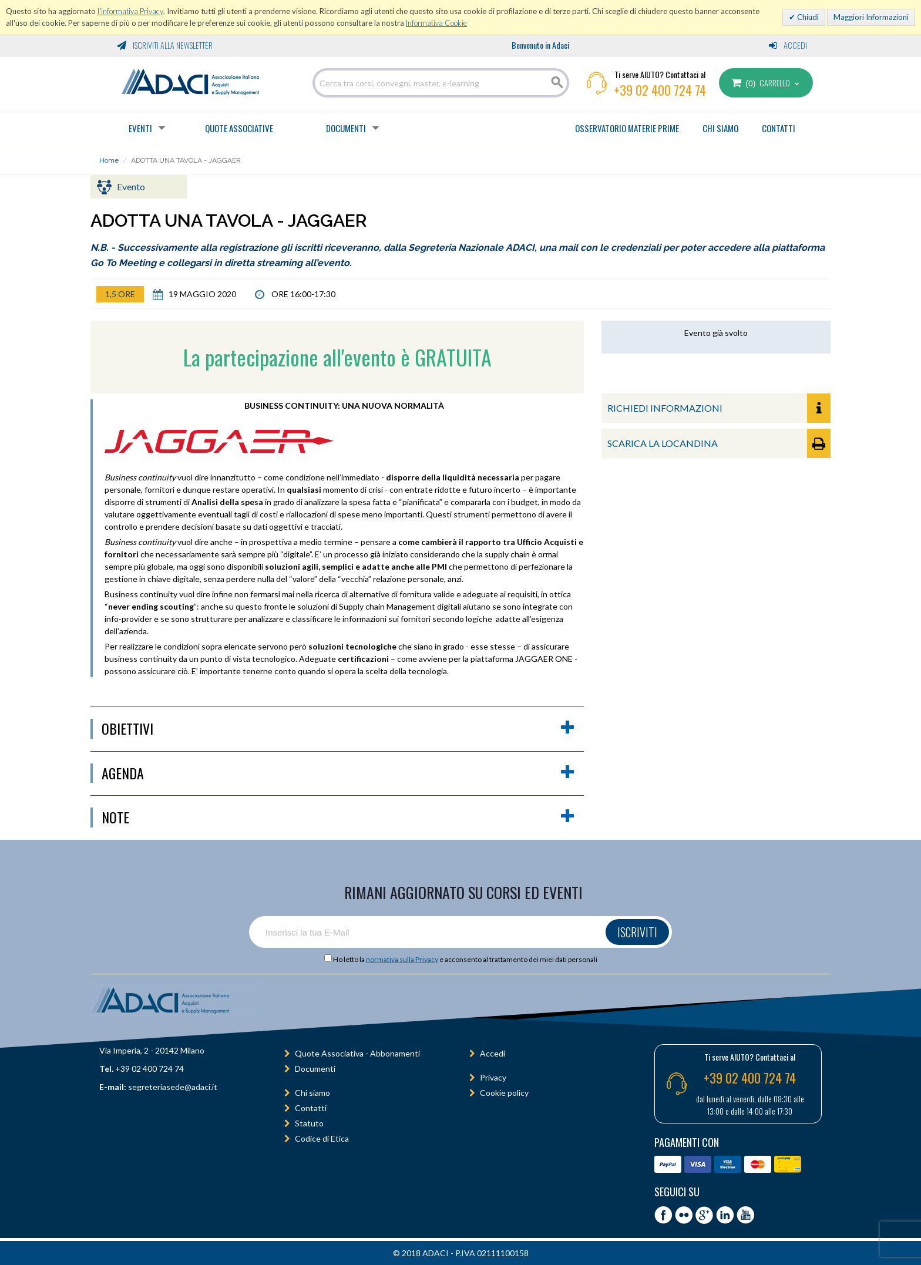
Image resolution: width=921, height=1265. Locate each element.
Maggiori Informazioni (871, 17)
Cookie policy (504, 1093)
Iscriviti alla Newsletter (165, 45)
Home (109, 160)
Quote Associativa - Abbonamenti (357, 1053)
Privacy (493, 1077)
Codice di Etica (322, 1138)
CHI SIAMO (720, 128)
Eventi (140, 128)
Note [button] (338, 817)
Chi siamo (312, 1093)
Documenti (346, 128)
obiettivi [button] (338, 729)
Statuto (309, 1123)
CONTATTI (778, 128)
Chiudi (807, 17)
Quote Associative (239, 128)
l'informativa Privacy (130, 11)
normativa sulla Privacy (402, 959)
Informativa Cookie (436, 23)
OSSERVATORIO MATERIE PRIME (627, 128)
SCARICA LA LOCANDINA (719, 443)
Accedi (788, 45)
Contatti (311, 1108)
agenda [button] (338, 773)
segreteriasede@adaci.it (172, 1087)
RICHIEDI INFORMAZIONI (719, 408)
